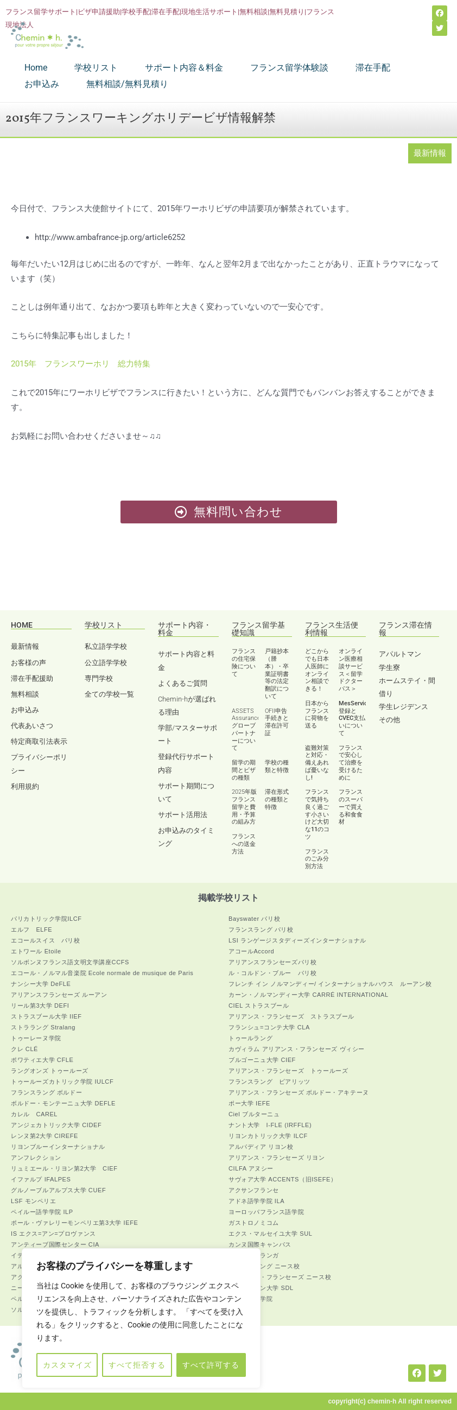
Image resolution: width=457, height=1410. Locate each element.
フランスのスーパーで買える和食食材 (351, 806)
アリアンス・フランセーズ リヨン (276, 1157)
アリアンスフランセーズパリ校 (272, 962)
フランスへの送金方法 (244, 844)
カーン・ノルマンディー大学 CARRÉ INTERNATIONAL (308, 994)
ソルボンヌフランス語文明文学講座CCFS (70, 962)
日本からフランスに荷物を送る (317, 714)
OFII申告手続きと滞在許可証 (277, 722)
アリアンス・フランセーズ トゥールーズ (288, 1070)
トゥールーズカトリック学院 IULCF (62, 1081)
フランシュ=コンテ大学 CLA (269, 1027)
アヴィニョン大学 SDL (261, 1288)
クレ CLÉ (24, 1049)
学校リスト (104, 625)
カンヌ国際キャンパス (259, 1244)
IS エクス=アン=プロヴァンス (53, 1233)
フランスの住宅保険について (244, 662)
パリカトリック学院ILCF (46, 918)
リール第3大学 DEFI (40, 1005)
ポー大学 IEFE (249, 1103)
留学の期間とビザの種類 (244, 770)
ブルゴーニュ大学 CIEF (262, 1060)
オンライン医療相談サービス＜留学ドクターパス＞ (351, 670)
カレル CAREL (34, 1114)
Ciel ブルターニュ (254, 1114)
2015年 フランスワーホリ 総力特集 (80, 364)
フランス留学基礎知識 (258, 629)
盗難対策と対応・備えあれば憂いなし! (317, 762)
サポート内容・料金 (184, 629)
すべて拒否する (137, 1365)
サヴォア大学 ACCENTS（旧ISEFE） (282, 1179)
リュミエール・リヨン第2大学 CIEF (64, 1168)
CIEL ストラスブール (258, 1005)
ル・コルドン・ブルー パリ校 (272, 973)
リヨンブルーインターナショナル (58, 1146)
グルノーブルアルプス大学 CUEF (58, 1190)
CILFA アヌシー (251, 1168)
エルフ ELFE (31, 929)
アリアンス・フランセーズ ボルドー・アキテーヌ (298, 1092)
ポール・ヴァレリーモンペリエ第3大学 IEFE (74, 1222)
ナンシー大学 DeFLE (41, 984)
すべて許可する (210, 1365)
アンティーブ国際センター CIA (55, 1244)
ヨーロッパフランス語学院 (266, 1212)
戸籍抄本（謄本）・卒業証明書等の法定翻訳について (277, 674)
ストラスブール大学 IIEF (46, 1016)
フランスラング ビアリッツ (269, 1081)
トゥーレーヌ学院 (36, 1038)
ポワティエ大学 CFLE (42, 1060)
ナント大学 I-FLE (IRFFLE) (270, 1125)
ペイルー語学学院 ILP (42, 1212)
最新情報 (430, 153)
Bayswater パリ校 (254, 918)
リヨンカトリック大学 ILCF (268, 1136)
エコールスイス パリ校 (45, 940)
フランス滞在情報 (405, 629)
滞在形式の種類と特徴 (277, 799)
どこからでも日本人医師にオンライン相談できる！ (317, 670)
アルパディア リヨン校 (261, 1146)
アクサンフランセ (253, 1190)
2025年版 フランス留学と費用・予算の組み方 (244, 806)
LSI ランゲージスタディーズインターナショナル (297, 940)
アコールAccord (251, 951)
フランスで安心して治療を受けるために (351, 762)
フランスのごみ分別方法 (317, 859)
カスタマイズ (67, 1365)
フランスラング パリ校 (261, 929)
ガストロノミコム (253, 1222)
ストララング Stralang (43, 1027)
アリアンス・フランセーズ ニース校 (279, 1277)
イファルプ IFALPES (41, 1179)
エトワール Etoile (36, 951)
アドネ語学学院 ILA (256, 1201)
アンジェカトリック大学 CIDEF (56, 1125)
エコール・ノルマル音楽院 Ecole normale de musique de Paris (102, 973)
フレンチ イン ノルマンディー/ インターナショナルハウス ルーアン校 (329, 984)
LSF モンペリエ (33, 1201)
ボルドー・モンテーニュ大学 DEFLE (63, 1103)
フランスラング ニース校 (264, 1266)
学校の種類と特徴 (277, 766)
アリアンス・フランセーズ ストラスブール (291, 1016)
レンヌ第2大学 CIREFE (44, 1136)
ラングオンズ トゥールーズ (49, 1070)
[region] (141, 1318)
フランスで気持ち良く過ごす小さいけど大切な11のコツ (317, 814)
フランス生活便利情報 (331, 629)
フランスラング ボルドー (46, 1092)
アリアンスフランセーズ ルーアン (59, 994)
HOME (22, 625)
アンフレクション (36, 1157)
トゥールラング (250, 1038)
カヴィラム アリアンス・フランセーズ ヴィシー (296, 1049)
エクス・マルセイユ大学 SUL (270, 1233)
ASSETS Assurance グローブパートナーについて (246, 729)
